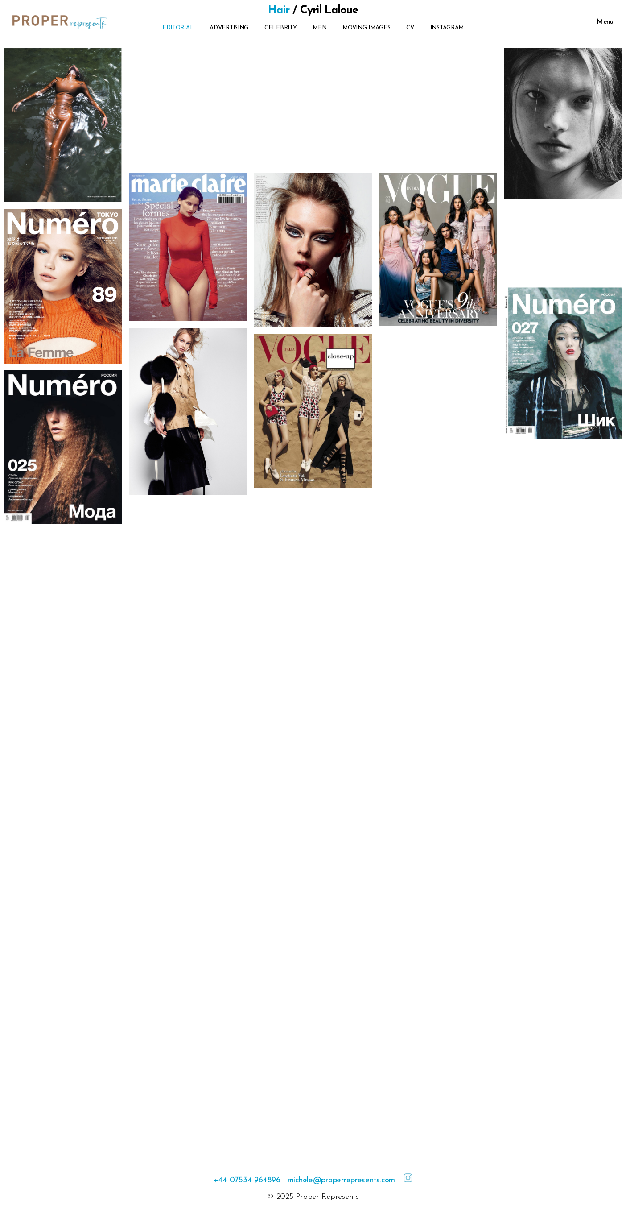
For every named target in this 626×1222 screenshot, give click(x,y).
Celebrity (280, 28)
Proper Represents (327, 1197)
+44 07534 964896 (247, 1180)
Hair (278, 10)
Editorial (178, 28)
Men (319, 28)
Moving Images (366, 28)
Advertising (229, 28)
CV (410, 28)
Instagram (447, 28)
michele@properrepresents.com (341, 1180)
